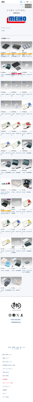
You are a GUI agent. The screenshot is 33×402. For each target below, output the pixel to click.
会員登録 (5, 389)
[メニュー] (31, 2)
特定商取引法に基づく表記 (9, 365)
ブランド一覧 (28, 4)
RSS (4, 375)
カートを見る (6, 397)
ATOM (7, 375)
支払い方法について (7, 361)
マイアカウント (6, 386)
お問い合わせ (6, 372)
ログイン (5, 393)
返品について (6, 358)
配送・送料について (7, 354)
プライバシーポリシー (8, 368)
